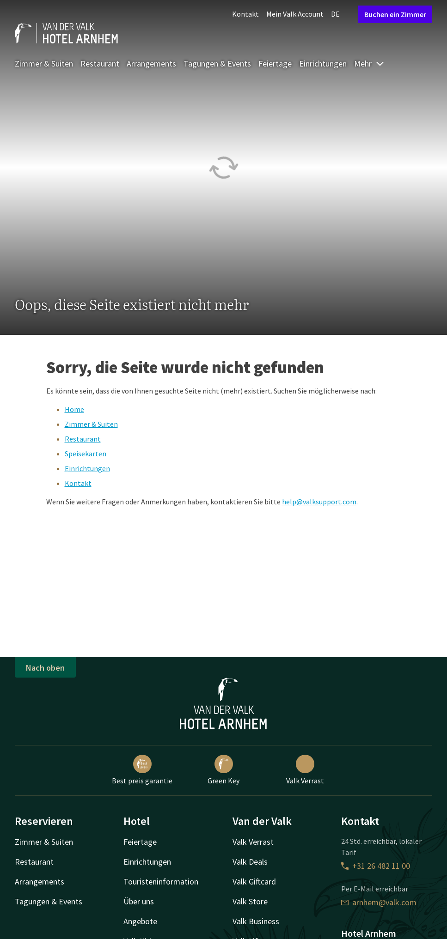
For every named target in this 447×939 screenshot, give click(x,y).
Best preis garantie (142, 770)
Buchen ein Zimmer (395, 14)
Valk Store (250, 901)
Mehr (369, 63)
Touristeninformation (160, 881)
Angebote (140, 921)
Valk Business (256, 921)
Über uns (138, 901)
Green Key (223, 770)
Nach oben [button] (45, 667)
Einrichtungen (323, 63)
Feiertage (275, 63)
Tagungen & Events (217, 63)
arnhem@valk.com (378, 902)
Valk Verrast (305, 770)
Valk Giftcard (254, 881)
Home (74, 409)
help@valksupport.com (319, 501)
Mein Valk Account (295, 13)
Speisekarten (85, 453)
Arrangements (151, 63)
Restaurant (99, 63)
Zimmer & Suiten (44, 63)
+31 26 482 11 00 (375, 865)
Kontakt (245, 13)
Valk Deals (250, 861)
